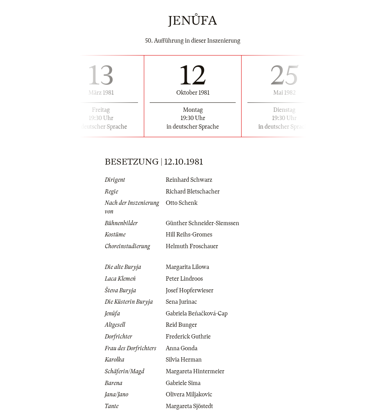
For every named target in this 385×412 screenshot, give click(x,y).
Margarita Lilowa (187, 267)
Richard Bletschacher (193, 191)
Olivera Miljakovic (189, 394)
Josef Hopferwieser (189, 290)
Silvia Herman (184, 359)
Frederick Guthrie (188, 336)
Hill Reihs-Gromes (189, 234)
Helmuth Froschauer (192, 246)
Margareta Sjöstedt (189, 406)
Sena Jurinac (181, 302)
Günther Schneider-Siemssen (202, 223)
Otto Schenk (181, 203)
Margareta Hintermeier (195, 371)
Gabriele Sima (183, 383)
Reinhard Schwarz (189, 180)
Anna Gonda (181, 348)
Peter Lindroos (184, 279)
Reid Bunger (181, 325)
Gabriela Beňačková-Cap (196, 313)
